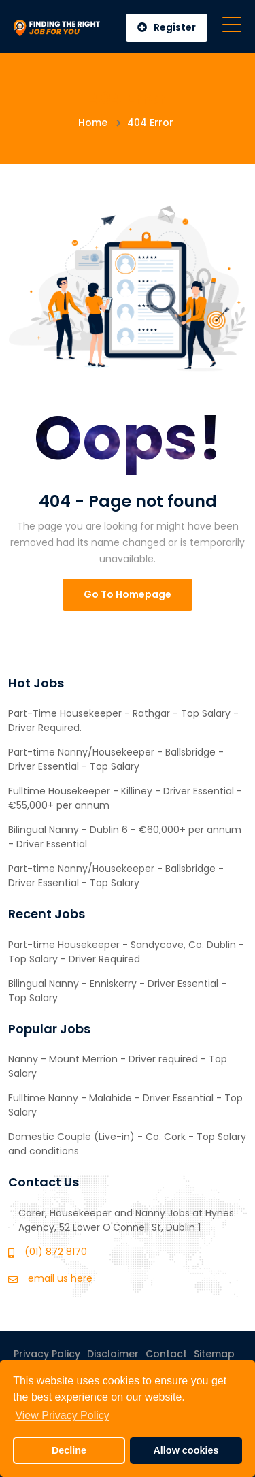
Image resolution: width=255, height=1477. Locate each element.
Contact (166, 1354)
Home (92, 122)
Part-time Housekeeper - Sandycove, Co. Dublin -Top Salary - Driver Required (126, 952)
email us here (60, 1278)
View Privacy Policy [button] (62, 1415)
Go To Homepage (127, 594)
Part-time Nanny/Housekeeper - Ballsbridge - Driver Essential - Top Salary (116, 759)
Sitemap (214, 1354)
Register (166, 27)
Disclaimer (113, 1354)
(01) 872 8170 (55, 1252)
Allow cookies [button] (185, 1450)
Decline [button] (69, 1450)
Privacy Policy (47, 1354)
